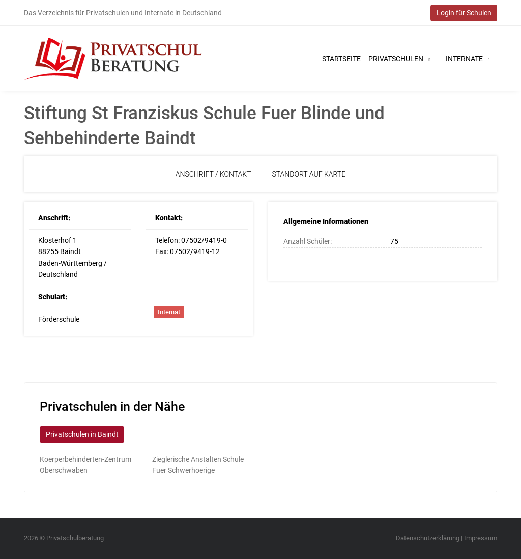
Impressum (480, 538)
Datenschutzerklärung (427, 538)
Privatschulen (399, 58)
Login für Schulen (464, 13)
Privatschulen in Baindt (82, 434)
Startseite (341, 58)
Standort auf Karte (309, 174)
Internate (467, 58)
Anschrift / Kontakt (213, 174)
